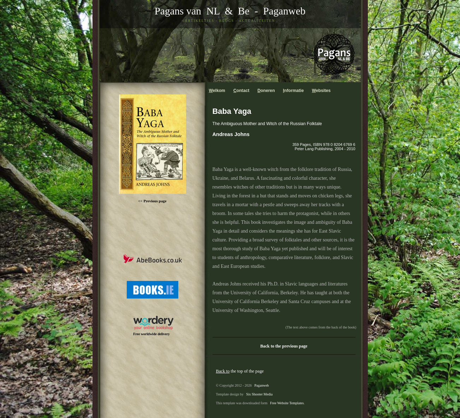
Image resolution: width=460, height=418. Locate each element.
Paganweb (284, 11)
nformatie (293, 90)
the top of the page (240, 371)
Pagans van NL (187, 11)
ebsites (321, 90)
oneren (266, 90)
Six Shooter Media (259, 394)
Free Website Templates (287, 403)
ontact (241, 90)
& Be (234, 11)
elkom (217, 90)
